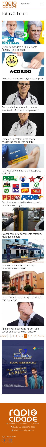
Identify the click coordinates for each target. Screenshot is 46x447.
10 (35, 336)
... (11, 335)
